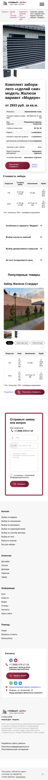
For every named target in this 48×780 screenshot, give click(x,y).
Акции (4, 634)
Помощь (5, 628)
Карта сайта (6, 617)
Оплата (4, 569)
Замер (4, 581)
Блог (3, 598)
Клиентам (6, 559)
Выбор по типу (7, 540)
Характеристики (22, 343)
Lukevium (21, 747)
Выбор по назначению (11, 525)
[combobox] (14, 445)
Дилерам (5, 573)
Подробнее (20, 777)
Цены (10, 343)
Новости (5, 601)
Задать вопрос (35, 165)
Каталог (5, 515)
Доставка (5, 565)
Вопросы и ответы (9, 638)
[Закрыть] (42, 774)
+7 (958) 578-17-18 (23, 431)
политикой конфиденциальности (22, 480)
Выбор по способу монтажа (13, 14)
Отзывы (4, 609)
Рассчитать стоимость (14, 165)
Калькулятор (6, 642)
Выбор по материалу (10, 529)
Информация (8, 592)
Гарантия (5, 577)
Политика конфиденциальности (15, 750)
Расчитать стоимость (31, 392)
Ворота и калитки (9, 544)
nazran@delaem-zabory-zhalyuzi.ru (24, 691)
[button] (4, 275)
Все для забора (8, 548)
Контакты (5, 613)
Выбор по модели (9, 521)
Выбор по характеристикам (13, 532)
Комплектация (37, 343)
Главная (4, 12)
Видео (4, 605)
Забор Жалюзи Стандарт (21, 283)
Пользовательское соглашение (14, 753)
